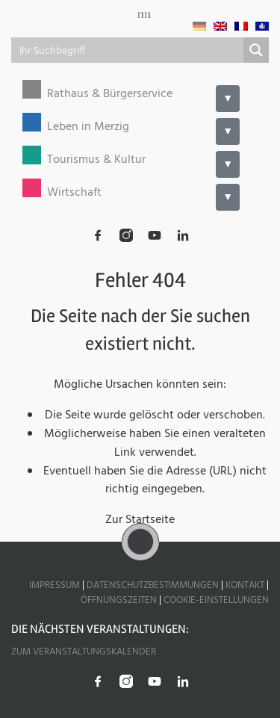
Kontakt (244, 585)
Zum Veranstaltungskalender (83, 652)
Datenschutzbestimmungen (153, 585)
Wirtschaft (74, 193)
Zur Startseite (140, 520)
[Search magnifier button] (256, 50)
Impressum (54, 585)
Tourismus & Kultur (96, 160)
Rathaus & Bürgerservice (109, 94)
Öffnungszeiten (119, 600)
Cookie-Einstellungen (216, 600)
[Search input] (128, 50)
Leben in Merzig (88, 127)
